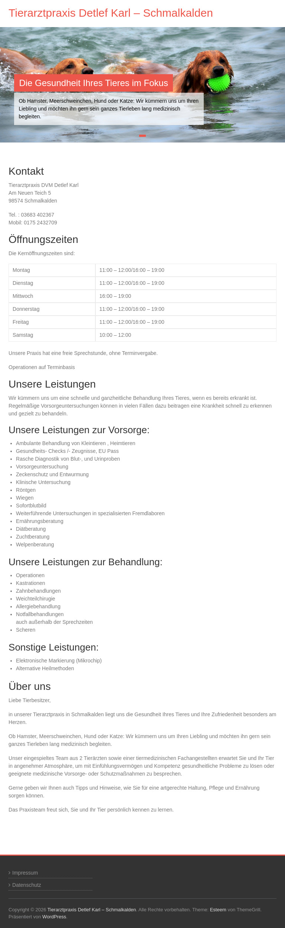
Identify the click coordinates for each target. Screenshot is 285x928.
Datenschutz (26, 885)
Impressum (25, 873)
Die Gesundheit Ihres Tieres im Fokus (93, 83)
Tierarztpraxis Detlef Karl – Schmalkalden (111, 13)
